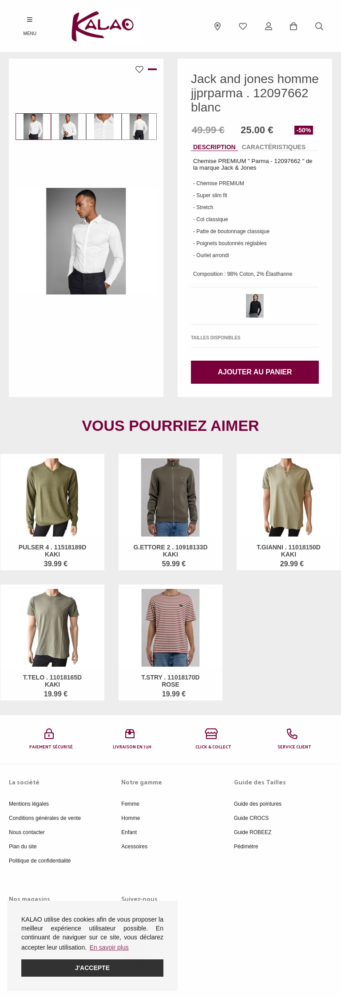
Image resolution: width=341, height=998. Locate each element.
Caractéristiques (273, 147)
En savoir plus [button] (109, 947)
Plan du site (23, 846)
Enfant (129, 832)
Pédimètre (246, 846)
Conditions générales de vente (45, 818)
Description (214, 147)
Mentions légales (29, 804)
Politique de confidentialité (40, 861)
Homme (130, 818)
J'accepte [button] (92, 967)
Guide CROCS (251, 818)
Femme (130, 804)
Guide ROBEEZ (253, 832)
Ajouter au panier (255, 372)
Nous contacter (27, 832)
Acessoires (134, 846)
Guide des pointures (258, 804)
